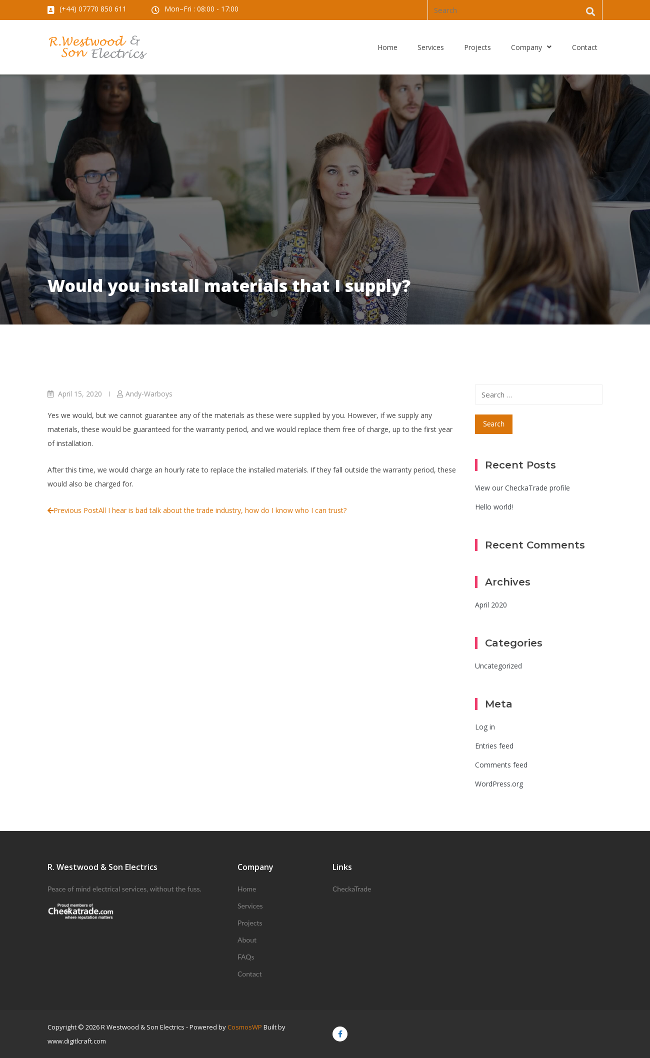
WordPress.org (499, 783)
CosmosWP (245, 1027)
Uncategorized (498, 665)
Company (531, 47)
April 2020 (491, 605)
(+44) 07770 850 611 (93, 9)
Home (388, 47)
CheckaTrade (351, 888)
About (247, 940)
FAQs (246, 956)
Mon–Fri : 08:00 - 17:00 (201, 9)
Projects (477, 47)
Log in (485, 727)
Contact (585, 47)
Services (431, 47)
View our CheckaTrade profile (522, 487)
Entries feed (494, 745)
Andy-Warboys (149, 393)
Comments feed (501, 765)
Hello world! (494, 507)
